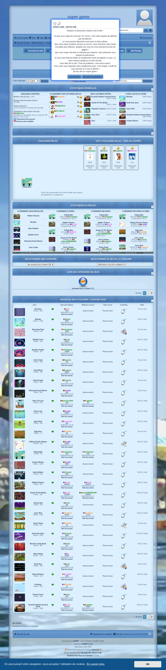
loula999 (68, 574)
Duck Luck (38, 411)
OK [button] (148, 664)
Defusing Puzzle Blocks (33, 241)
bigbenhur (20, 113)
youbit (60, 102)
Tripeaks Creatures (98, 109)
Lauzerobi (68, 421)
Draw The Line (37, 401)
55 (79, 97)
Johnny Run (38, 503)
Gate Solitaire (33, 228)
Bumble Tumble (38, 350)
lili (68, 554)
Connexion (74, 76)
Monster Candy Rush (38, 544)
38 (79, 102)
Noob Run (38, 564)
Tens (93, 121)
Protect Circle (38, 594)
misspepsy (91, 151)
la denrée (61, 97)
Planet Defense (38, 574)
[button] (152, 293)
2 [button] (148, 293)
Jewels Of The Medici (99, 103)
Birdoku (129, 97)
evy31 (74, 224)
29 (79, 106)
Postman (38, 584)
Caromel (68, 472)
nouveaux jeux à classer (81, 288)
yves (68, 339)
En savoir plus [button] (95, 664)
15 (79, 116)
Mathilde (133, 151)
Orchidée (143, 232)
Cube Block (38, 370)
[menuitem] (32, 38)
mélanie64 (61, 116)
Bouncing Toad (38, 329)
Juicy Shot (95, 115)
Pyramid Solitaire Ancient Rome (103, 97)
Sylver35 (95, 650)
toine (68, 544)
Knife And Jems (132, 103)
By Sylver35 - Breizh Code (92, 653)
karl (68, 309)
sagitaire (119, 151)
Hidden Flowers (33, 216)
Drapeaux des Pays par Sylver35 (79, 656)
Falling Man (26, 187)
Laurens (144, 240)
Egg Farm (139, 230)
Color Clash (33, 247)
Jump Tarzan (38, 523)
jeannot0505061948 (68, 241)
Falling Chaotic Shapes (139, 222)
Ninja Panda (38, 554)
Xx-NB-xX (60, 111)
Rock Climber (68, 247)
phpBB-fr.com (87, 644)
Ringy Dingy (103, 247)
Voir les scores (132, 141)
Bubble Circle (33, 235)
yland (105, 151)
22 (79, 111)
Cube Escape (38, 380)
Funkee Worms (132, 121)
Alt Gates (38, 309)
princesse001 (68, 401)
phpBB (75, 641)
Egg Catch (38, 421)
